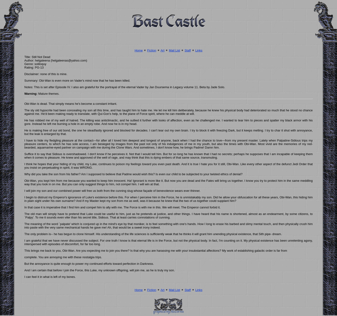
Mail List (174, 50)
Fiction (151, 50)
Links (198, 50)
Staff (188, 50)
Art (163, 50)
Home (139, 50)
